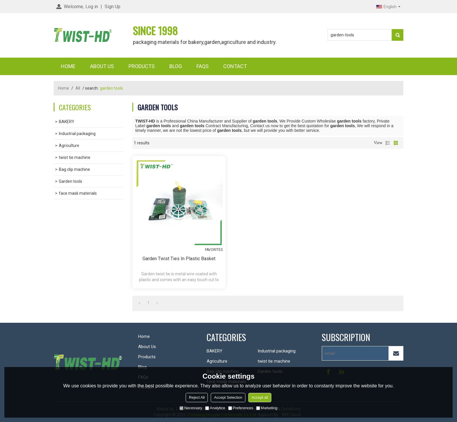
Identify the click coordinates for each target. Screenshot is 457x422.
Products (142, 66)
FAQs (202, 66)
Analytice (215, 408)
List (388, 143)
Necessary (191, 408)
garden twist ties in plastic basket (179, 258)
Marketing (266, 408)
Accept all (260, 397)
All (77, 88)
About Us (102, 66)
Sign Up (112, 6)
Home (68, 66)
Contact (235, 66)
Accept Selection (228, 397)
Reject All (197, 397)
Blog (175, 66)
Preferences (240, 408)
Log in (91, 6)
